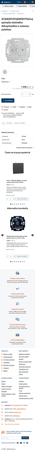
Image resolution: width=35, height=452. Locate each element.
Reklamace (22, 364)
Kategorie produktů (24, 354)
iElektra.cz (5, 11)
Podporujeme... (23, 395)
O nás (20, 390)
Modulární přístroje (8, 365)
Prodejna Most (23, 384)
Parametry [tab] (9, 123)
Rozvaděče (6, 362)
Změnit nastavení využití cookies (8, 394)
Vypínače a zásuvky (15, 10)
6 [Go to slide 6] (20, 204)
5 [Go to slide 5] (18, 204)
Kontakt (21, 359)
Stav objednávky (23, 371)
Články (21, 374)
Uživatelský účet (23, 369)
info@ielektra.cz (21, 408)
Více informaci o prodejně (12, 424)
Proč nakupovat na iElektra (24, 387)
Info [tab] (3, 123)
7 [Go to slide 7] (22, 204)
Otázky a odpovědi (6, 386)
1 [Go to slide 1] (10, 204)
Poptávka (4, 391)
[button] (18, 2)
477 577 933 (13, 405)
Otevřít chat (17, 412)
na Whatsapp (16, 415)
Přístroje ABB (20, 13)
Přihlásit (25, 437)
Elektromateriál (7, 357)
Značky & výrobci (6, 389)
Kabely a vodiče (7, 354)
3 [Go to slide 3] (14, 204)
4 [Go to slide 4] (16, 204)
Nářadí (5, 370)
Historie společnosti (24, 393)
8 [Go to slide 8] (24, 204)
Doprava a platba (24, 356)
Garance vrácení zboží (25, 361)
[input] (11, 199)
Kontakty (21, 381)
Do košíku (8, 100)
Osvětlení (6, 368)
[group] (17, 178)
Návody (3, 381)
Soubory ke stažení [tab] (19, 123)
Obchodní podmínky (25, 366)
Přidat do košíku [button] (22, 199)
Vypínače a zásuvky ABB (9, 13)
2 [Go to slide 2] (12, 204)
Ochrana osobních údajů (26, 398)
